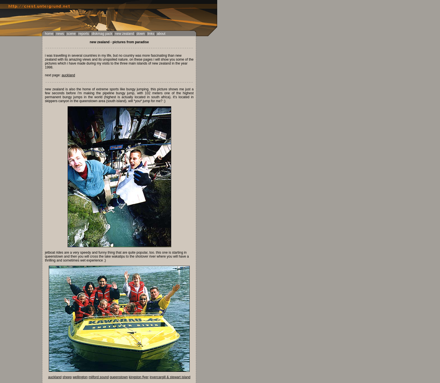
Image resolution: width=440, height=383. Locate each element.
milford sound (99, 377)
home (49, 34)
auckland (68, 75)
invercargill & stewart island (170, 377)
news (60, 34)
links (150, 34)
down (141, 34)
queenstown (119, 377)
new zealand (124, 34)
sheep (67, 377)
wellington (80, 377)
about (161, 34)
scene (71, 34)
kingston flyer (139, 377)
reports (83, 34)
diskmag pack (102, 34)
